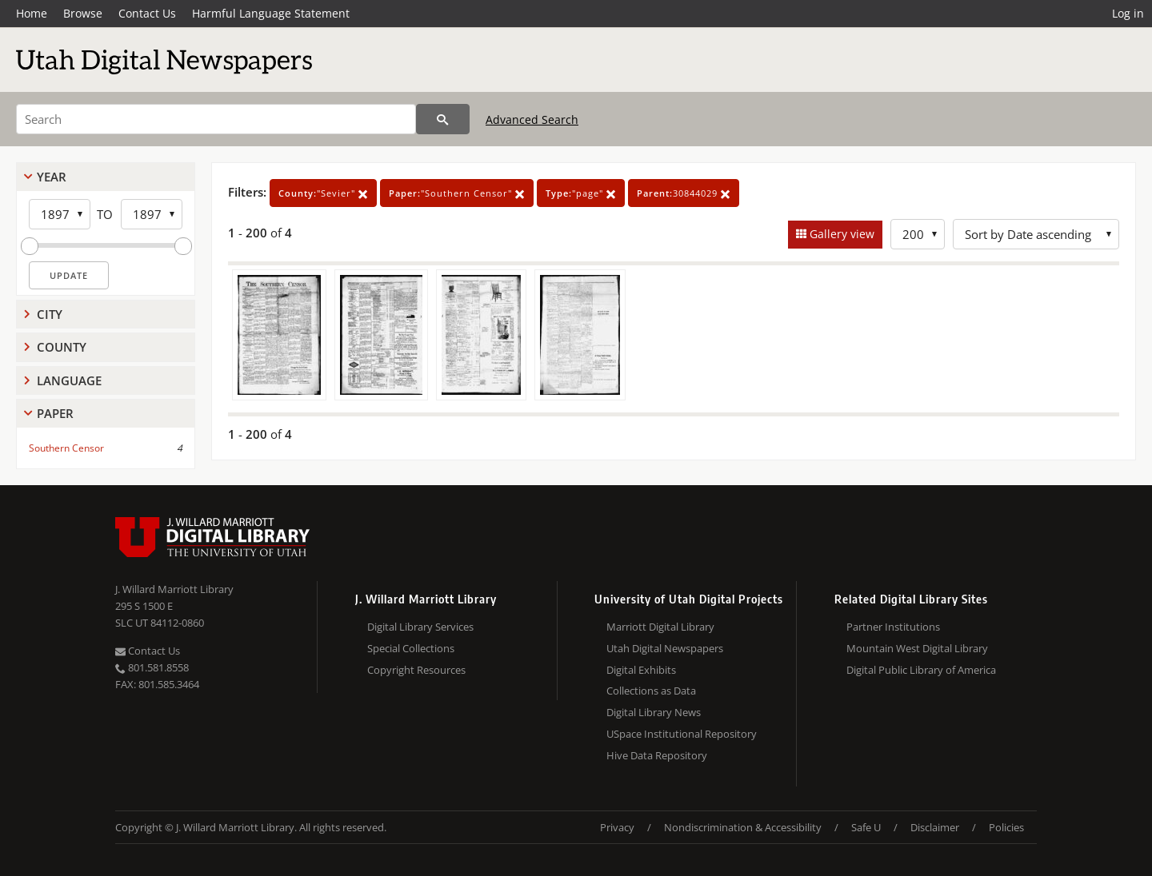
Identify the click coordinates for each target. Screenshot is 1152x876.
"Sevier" (323, 193)
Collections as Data (651, 690)
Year (51, 177)
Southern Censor (66, 448)
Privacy (617, 827)
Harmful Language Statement (271, 13)
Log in (1128, 13)
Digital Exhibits (641, 670)
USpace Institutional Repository (681, 734)
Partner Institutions (893, 626)
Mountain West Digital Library (917, 648)
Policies (1006, 827)
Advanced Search (532, 119)
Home (31, 13)
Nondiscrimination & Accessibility (743, 827)
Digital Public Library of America (921, 670)
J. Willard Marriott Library (174, 589)
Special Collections (410, 648)
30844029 (683, 193)
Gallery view (840, 233)
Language (69, 380)
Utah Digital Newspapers (664, 648)
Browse (82, 13)
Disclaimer (934, 827)
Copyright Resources (416, 670)
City (49, 314)
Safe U (866, 827)
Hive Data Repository (656, 755)
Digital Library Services (420, 626)
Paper (55, 413)
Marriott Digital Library (660, 626)
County (61, 347)
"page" (581, 193)
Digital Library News (653, 712)
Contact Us (147, 13)
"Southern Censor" (457, 193)
